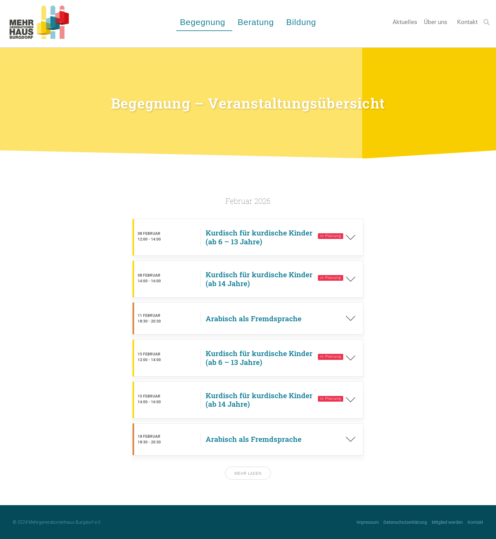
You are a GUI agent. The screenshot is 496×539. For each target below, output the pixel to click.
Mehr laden (248, 473)
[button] (486, 22)
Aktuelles (405, 22)
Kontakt (467, 22)
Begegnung (204, 22)
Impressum (367, 522)
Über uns (437, 22)
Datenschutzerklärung (405, 522)
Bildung (302, 22)
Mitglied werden (447, 522)
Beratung (257, 22)
